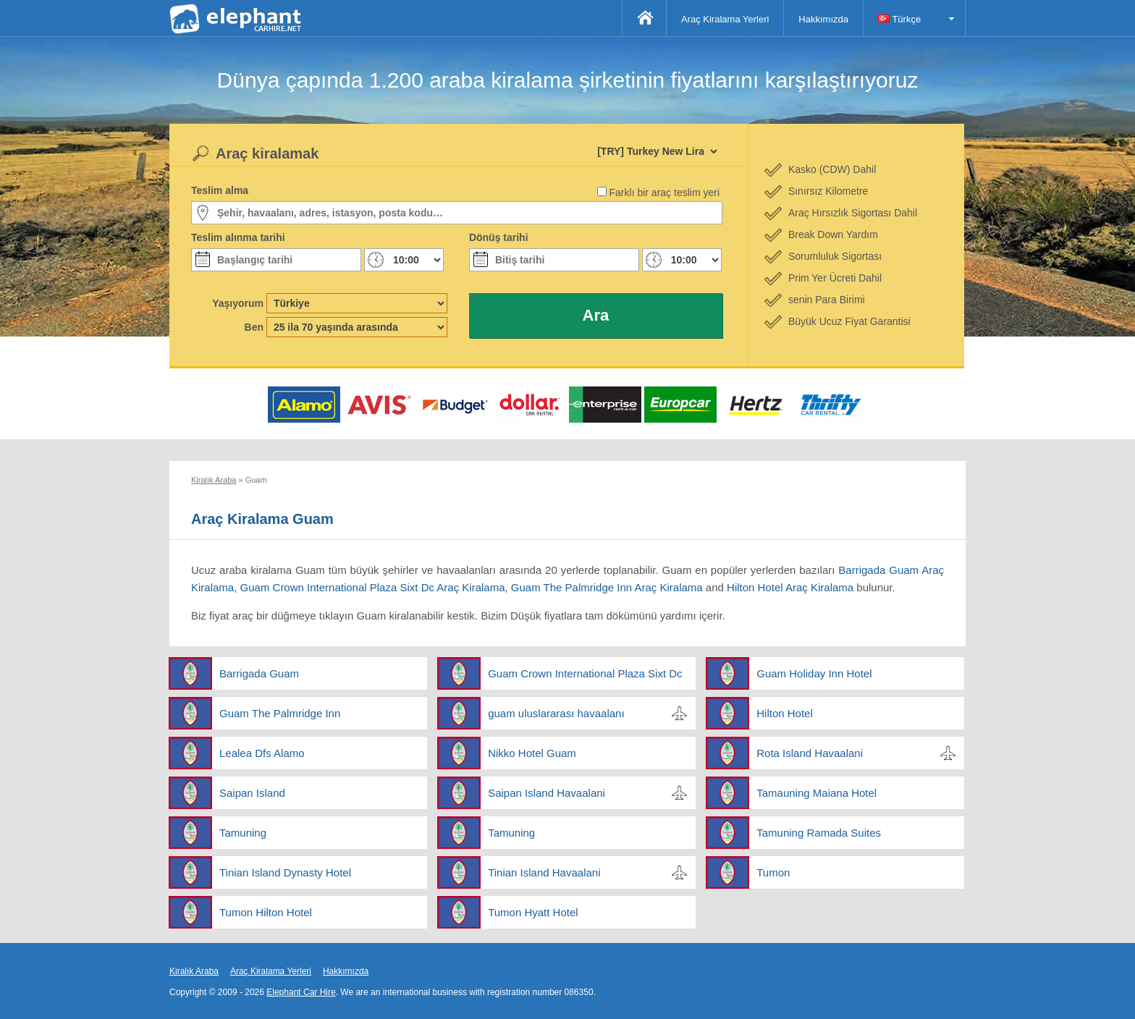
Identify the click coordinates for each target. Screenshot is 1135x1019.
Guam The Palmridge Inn (279, 713)
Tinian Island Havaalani (544, 872)
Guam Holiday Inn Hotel (814, 673)
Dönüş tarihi (498, 237)
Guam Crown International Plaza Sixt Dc (585, 673)
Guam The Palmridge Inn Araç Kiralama (607, 587)
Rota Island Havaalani (809, 753)
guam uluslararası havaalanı (556, 713)
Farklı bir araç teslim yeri (664, 192)
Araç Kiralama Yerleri (725, 19)
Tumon (773, 872)
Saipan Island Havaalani (546, 793)
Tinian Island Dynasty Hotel (285, 872)
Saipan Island (252, 793)
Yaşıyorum (237, 303)
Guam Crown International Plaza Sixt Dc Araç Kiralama (372, 587)
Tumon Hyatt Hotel (533, 912)
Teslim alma (219, 190)
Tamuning (242, 832)
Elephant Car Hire (300, 992)
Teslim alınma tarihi (238, 237)
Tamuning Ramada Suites (818, 832)
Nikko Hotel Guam (532, 753)
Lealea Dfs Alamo (262, 753)
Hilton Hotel (784, 713)
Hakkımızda (823, 19)
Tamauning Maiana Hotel (816, 793)
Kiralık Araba (194, 971)
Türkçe (899, 19)
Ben (254, 327)
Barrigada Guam (259, 673)
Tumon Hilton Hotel (265, 912)
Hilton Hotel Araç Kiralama (790, 587)
